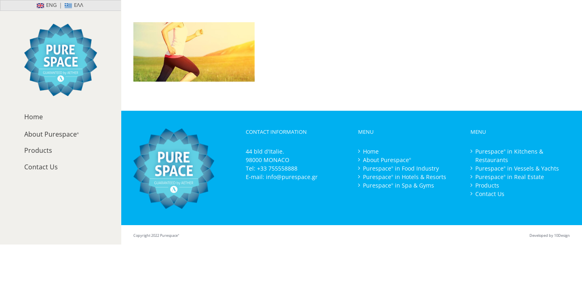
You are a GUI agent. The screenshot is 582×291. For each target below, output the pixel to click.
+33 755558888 (277, 168)
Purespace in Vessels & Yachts (517, 168)
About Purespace (387, 160)
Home (371, 151)
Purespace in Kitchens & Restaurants (509, 156)
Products (487, 185)
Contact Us (489, 194)
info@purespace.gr (292, 177)
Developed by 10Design (549, 235)
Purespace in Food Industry (401, 168)
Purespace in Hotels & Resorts (404, 177)
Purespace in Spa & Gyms (398, 185)
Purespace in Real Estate (509, 177)
